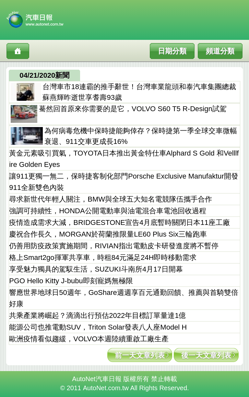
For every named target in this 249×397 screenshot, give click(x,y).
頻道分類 (220, 51)
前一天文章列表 (140, 355)
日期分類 (172, 51)
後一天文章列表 (206, 355)
